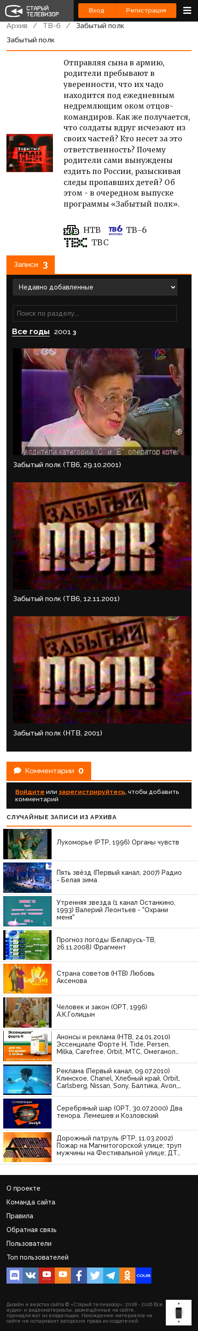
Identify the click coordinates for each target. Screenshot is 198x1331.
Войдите (30, 791)
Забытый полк (100, 25)
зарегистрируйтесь (91, 791)
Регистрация (146, 10)
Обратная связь (31, 1229)
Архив (17, 25)
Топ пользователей (37, 1257)
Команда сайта (30, 1202)
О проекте (23, 1188)
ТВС (86, 242)
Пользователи (29, 1243)
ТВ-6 (52, 25)
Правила (19, 1216)
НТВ (82, 230)
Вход (97, 10)
